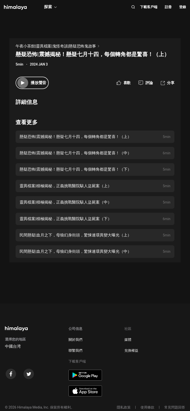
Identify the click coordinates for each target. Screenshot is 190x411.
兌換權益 (131, 350)
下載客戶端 (148, 7)
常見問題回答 (174, 407)
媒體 (127, 340)
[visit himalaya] (15, 7)
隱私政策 (124, 407)
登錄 (182, 7)
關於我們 (75, 340)
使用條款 (147, 407)
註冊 (168, 7)
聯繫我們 (75, 350)
